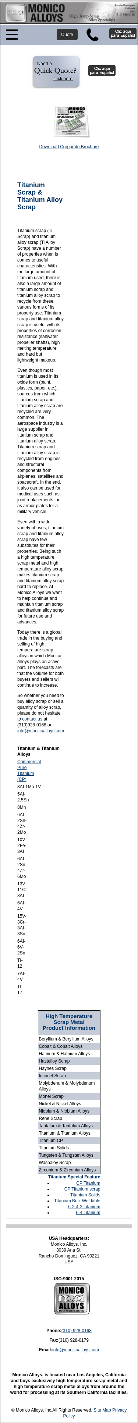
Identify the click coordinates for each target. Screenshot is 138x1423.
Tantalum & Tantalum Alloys (66, 1125)
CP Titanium (88, 1183)
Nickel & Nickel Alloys (60, 1103)
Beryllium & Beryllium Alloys (66, 1039)
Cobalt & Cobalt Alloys (61, 1046)
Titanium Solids (54, 1147)
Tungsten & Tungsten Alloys (66, 1155)
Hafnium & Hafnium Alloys (64, 1053)
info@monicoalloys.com (40, 730)
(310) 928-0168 (76, 1330)
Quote (67, 34)
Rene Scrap (50, 1118)
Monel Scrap (51, 1096)
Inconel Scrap (52, 1075)
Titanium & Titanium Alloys (65, 1133)
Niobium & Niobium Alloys (64, 1111)
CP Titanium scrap (82, 1189)
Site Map (102, 1410)
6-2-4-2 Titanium (84, 1206)
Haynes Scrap (53, 1068)
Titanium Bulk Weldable (77, 1200)
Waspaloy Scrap (55, 1162)
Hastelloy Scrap (54, 1061)
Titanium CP (51, 1140)
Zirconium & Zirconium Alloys (67, 1170)
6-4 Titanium (88, 1212)
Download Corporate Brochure (69, 146)
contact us (32, 719)
